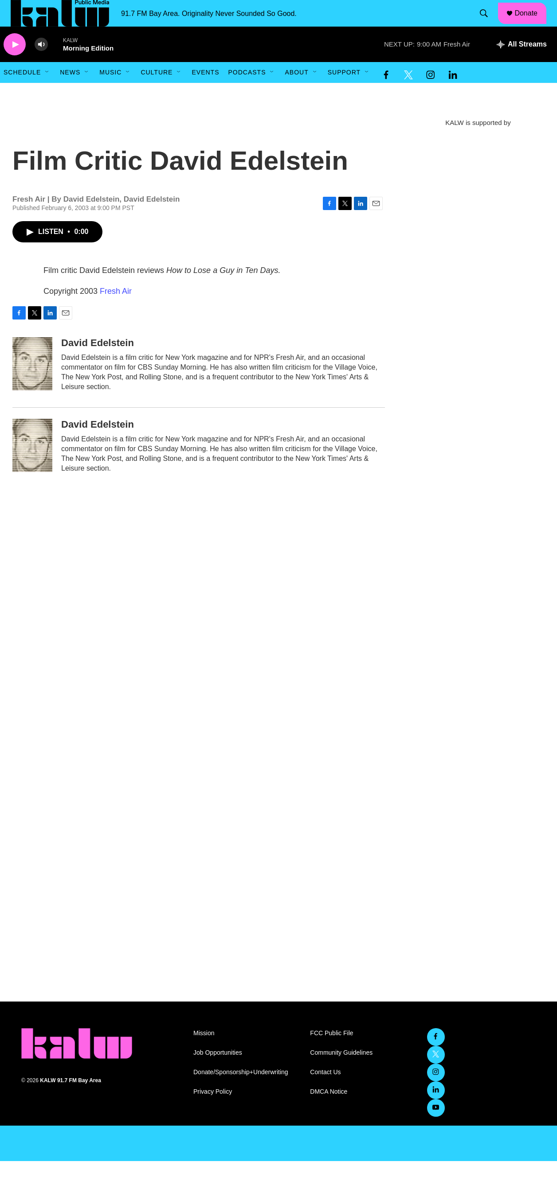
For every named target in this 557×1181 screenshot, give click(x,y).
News (70, 92)
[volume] (41, 64)
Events (205, 92)
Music (110, 92)
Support (344, 92)
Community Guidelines (341, 1072)
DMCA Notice (328, 1111)
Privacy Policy (212, 1111)
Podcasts (247, 92)
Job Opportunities (217, 1072)
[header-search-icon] (488, 23)
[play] (15, 64)
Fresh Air (116, 311)
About (296, 92)
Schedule (22, 92)
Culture (157, 92)
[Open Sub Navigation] (47, 92)
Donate (532, 23)
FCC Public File (331, 1053)
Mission (203, 1053)
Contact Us (325, 1092)
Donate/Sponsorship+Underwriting (240, 1092)
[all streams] (521, 64)
